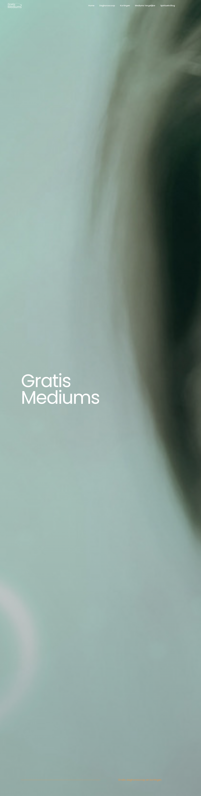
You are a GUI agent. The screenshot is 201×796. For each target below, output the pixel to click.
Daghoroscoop (107, 5)
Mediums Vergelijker (145, 5)
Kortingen (125, 5)
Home (91, 5)
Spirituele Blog (167, 5)
